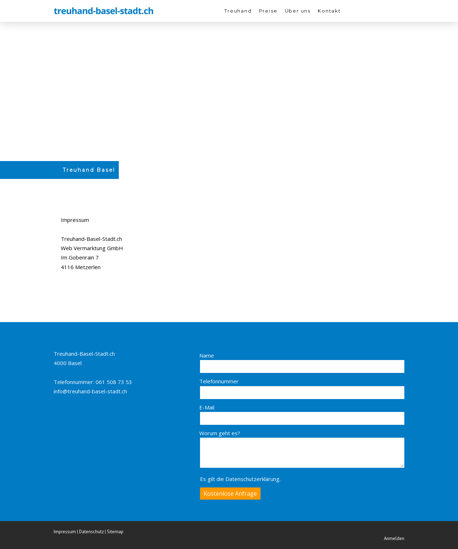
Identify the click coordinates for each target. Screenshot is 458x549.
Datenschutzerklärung (252, 478)
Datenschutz (91, 532)
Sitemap (115, 532)
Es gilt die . (240, 478)
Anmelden (394, 538)
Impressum (65, 532)
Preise (268, 11)
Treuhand (238, 11)
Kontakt (329, 11)
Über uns (298, 11)
